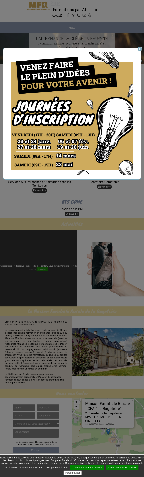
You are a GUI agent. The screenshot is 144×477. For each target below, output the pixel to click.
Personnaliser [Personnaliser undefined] (72, 472)
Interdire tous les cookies (122, 467)
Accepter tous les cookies (87, 467)
